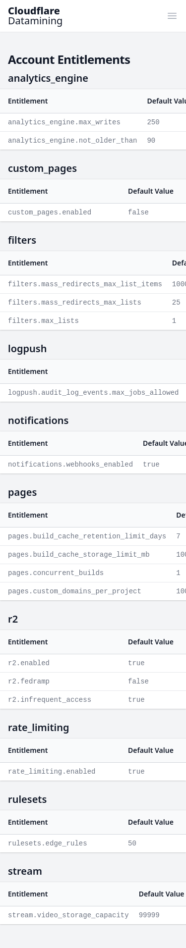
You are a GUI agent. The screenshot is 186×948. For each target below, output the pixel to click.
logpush (27, 348)
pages (22, 492)
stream (25, 871)
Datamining (35, 16)
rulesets (27, 799)
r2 (13, 619)
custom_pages (42, 168)
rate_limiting (38, 727)
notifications (38, 420)
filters (22, 240)
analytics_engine (48, 78)
